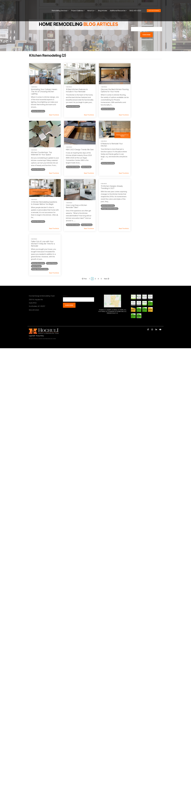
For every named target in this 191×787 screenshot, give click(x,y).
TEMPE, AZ (122, 256)
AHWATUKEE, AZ (121, 258)
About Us (91, 4)
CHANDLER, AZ (112, 258)
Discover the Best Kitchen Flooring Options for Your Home (111, 90)
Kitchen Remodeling (38, 110)
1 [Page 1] (89, 225)
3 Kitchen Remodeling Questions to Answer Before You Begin (112, 146)
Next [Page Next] (106, 225)
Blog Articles (102, 4)
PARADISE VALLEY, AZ (112, 259)
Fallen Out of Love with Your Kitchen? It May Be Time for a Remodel (77, 190)
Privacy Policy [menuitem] (40, 282)
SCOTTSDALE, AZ (102, 258)
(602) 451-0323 (135, 4)
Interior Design (51, 171)
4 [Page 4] (98, 225)
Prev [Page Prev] (84, 225)
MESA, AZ (116, 256)
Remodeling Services (60, 4)
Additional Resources (118, 4)
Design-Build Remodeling (40, 210)
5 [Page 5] (101, 225)
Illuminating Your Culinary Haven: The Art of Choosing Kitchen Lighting (44, 91)
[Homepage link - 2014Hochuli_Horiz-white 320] (43, 279)
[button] (148, 276)
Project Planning (139, 171)
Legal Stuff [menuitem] (32, 282)
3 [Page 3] (95, 225)
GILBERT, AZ (110, 256)
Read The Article (53, 117)
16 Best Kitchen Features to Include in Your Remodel (76, 90)
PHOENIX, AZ (102, 256)
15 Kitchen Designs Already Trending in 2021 (42, 189)
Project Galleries (77, 4)
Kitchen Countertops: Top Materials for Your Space (143, 95)
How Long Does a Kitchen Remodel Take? (143, 150)
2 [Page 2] (92, 225)
